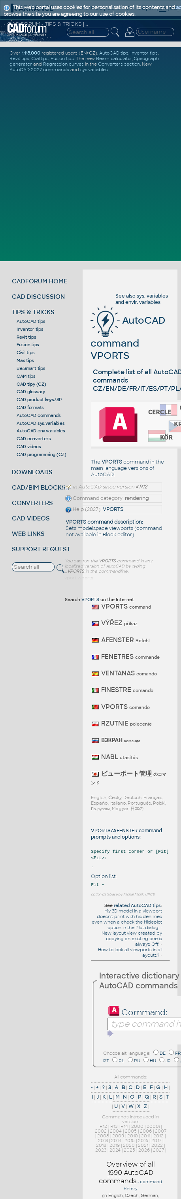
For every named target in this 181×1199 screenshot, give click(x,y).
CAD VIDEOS (31, 518)
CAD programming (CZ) (41, 454)
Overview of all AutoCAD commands (127, 1172)
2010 (132, 1136)
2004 (116, 1131)
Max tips (25, 360)
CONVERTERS (32, 503)
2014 (116, 1140)
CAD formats (30, 407)
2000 (137, 1126)
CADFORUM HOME (39, 281)
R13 (113, 1126)
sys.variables (94, 69)
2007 (160, 1131)
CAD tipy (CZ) (31, 384)
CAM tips (26, 376)
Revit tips (26, 337)
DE (163, 1053)
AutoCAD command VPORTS (127, 338)
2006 (146, 1131)
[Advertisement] (90, 165)
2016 (143, 1140)
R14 (124, 1126)
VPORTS (113, 509)
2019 (114, 1145)
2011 (145, 1136)
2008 (103, 1136)
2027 (158, 1150)
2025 (129, 1150)
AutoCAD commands (39, 415)
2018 (101, 1145)
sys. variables (152, 296)
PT (106, 1060)
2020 (129, 1145)
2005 (131, 1131)
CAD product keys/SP (39, 399)
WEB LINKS (28, 533)
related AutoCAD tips (137, 905)
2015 (129, 1140)
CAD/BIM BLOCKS (39, 487)
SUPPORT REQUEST (41, 549)
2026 (144, 1150)
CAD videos (29, 446)
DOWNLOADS (32, 472)
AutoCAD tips (31, 321)
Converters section (119, 64)
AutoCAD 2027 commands (39, 69)
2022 (157, 1145)
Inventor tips (30, 329)
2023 (100, 1150)
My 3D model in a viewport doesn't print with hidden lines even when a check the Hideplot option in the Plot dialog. (127, 919)
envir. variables (142, 302)
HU (153, 1060)
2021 (143, 1145)
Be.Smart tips (31, 368)
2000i (153, 1126)
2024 (115, 1150)
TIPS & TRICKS (33, 312)
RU (137, 1060)
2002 (101, 1131)
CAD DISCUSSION (38, 296)
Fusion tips (28, 344)
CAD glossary (31, 391)
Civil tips (26, 352)
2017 (156, 1140)
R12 (103, 1126)
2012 (158, 1136)
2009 (118, 1136)
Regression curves (63, 64)
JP (168, 1060)
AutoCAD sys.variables (41, 423)
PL (121, 1060)
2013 (103, 1140)
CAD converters (34, 438)
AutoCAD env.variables (41, 431)
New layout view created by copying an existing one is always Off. (132, 938)
